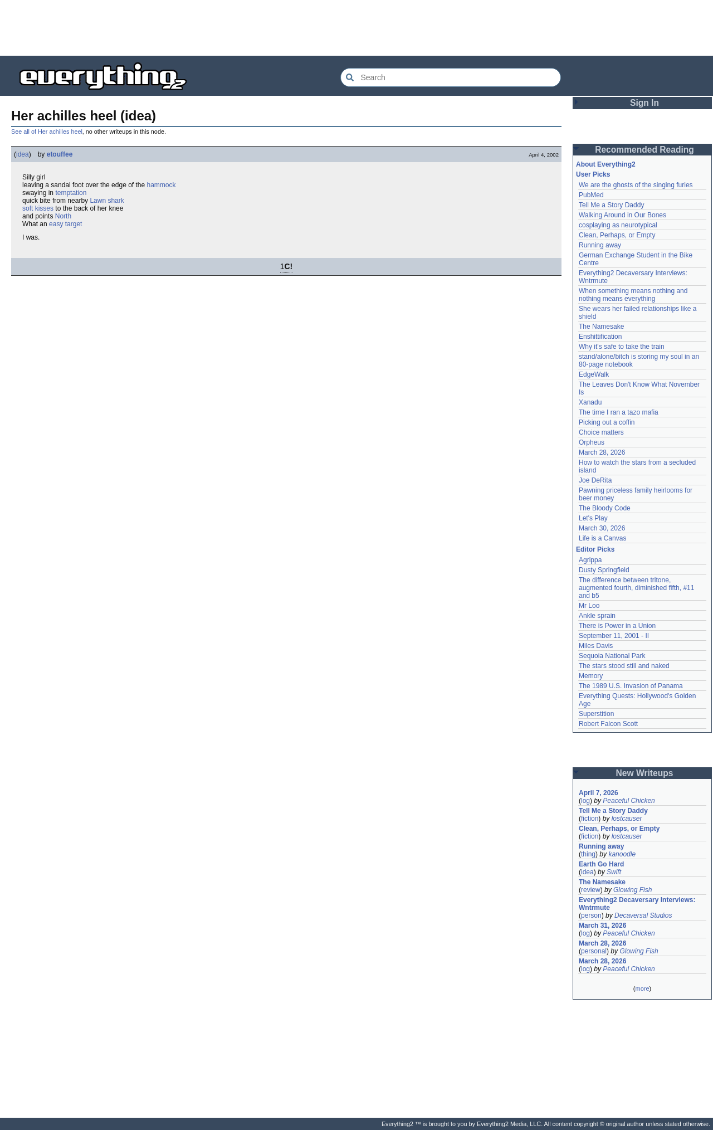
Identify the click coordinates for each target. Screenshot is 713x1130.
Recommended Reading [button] (644, 149)
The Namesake (601, 326)
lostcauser (627, 818)
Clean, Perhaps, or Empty (617, 235)
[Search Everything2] (450, 77)
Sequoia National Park (612, 656)
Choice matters (601, 432)
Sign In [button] (644, 103)
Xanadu (590, 402)
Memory (591, 676)
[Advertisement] (356, 28)
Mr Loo (589, 606)
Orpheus (591, 442)
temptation (70, 193)
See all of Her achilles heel (46, 131)
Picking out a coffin (607, 422)
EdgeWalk (594, 374)
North (63, 216)
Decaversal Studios (643, 915)
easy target (65, 224)
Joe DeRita (595, 480)
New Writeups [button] (644, 773)
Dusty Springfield (604, 570)
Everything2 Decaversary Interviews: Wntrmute (637, 904)
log (585, 801)
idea (22, 154)
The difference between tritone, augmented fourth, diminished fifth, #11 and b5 (636, 588)
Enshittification (600, 336)
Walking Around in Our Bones (622, 215)
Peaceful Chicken (629, 801)
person (591, 915)
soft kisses (37, 208)
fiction (589, 818)
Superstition (596, 714)
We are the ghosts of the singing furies (636, 185)
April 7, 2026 (598, 793)
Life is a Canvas (602, 538)
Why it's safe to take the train (622, 346)
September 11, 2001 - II (614, 636)
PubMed (591, 195)
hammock (161, 185)
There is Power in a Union (617, 626)
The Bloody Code (605, 508)
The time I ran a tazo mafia (618, 412)
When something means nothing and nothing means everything (633, 295)
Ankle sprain (597, 616)
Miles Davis (596, 646)
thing (588, 854)
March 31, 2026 (602, 925)
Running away (600, 245)
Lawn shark (107, 200)
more (642, 988)
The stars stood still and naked (624, 666)
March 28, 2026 (602, 452)
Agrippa (590, 560)
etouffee (60, 154)
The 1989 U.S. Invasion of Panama (631, 686)
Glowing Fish (632, 890)
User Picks (593, 174)
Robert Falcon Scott (608, 724)
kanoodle (622, 854)
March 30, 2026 (602, 528)
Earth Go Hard (601, 864)
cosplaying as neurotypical (618, 225)
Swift (614, 872)
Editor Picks (595, 549)
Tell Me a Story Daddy (611, 205)
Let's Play (593, 518)
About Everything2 (606, 164)
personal (594, 951)
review (590, 890)
